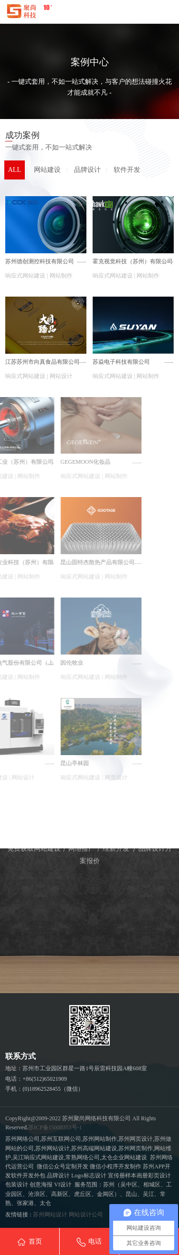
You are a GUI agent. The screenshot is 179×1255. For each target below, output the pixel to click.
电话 (89, 1242)
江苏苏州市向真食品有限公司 (42, 362)
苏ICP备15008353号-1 (55, 1127)
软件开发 (127, 169)
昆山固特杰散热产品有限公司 (47, 562)
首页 (29, 1242)
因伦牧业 (21, 662)
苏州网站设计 (50, 1214)
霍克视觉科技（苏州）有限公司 (133, 261)
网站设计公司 (86, 1214)
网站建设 (47, 169)
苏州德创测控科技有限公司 (39, 261)
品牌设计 (87, 169)
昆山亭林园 (24, 763)
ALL (14, 169)
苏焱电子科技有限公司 (121, 362)
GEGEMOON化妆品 (35, 461)
